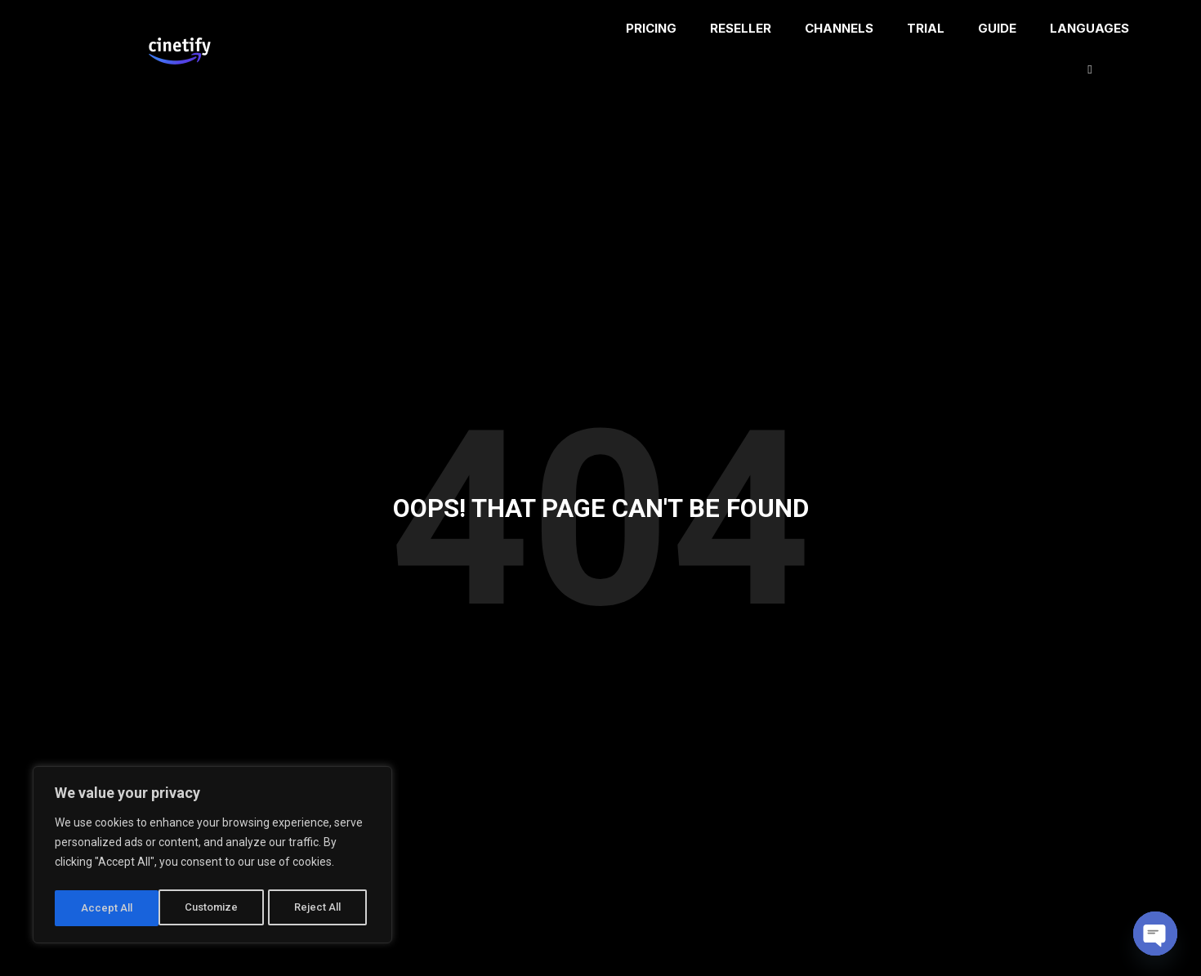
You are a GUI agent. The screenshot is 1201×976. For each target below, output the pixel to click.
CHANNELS (839, 28)
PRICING (651, 28)
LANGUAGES (1092, 49)
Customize (107, 908)
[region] (212, 857)
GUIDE (997, 28)
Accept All (319, 908)
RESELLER (740, 28)
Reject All (215, 908)
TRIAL (925, 28)
